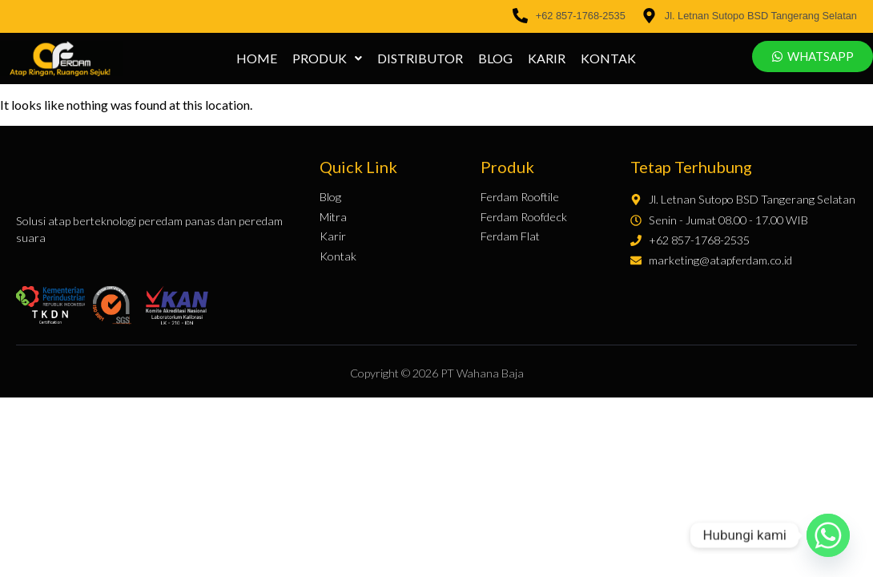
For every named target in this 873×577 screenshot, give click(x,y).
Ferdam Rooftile (520, 197)
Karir (547, 58)
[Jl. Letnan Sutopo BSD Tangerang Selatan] (649, 16)
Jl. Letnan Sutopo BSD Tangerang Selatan (761, 16)
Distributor (421, 58)
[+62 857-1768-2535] (520, 16)
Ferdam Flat (510, 236)
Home (257, 58)
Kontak (609, 58)
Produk (328, 58)
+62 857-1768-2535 (581, 16)
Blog (496, 58)
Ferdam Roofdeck (524, 217)
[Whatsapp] (828, 535)
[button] (328, 58)
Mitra (333, 217)
